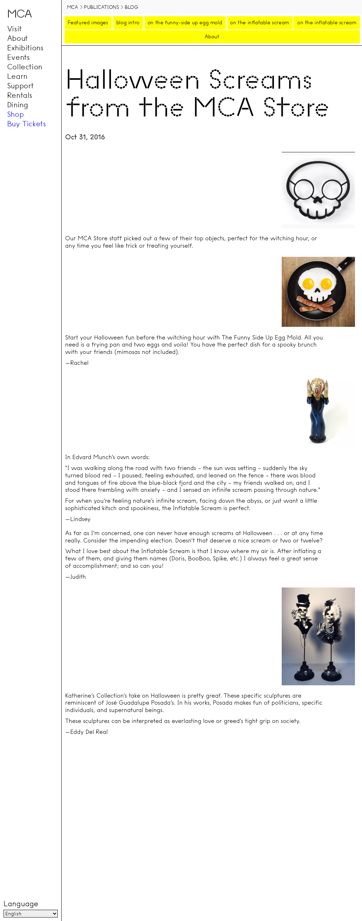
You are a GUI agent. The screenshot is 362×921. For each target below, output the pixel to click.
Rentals (19, 95)
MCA (72, 7)
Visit (14, 28)
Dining (17, 104)
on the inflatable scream (259, 22)
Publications (101, 7)
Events (18, 57)
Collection (24, 66)
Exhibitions (25, 47)
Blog (131, 7)
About (17, 38)
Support (20, 85)
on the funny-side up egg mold (185, 22)
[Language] (31, 913)
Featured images (88, 22)
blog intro (127, 22)
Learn (17, 76)
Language (21, 903)
